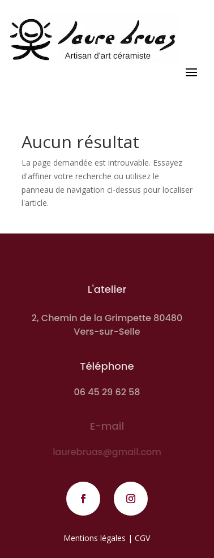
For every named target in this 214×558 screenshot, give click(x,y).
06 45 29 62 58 (107, 392)
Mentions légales (94, 538)
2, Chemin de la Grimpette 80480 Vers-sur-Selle (107, 325)
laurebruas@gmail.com (107, 451)
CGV (142, 538)
